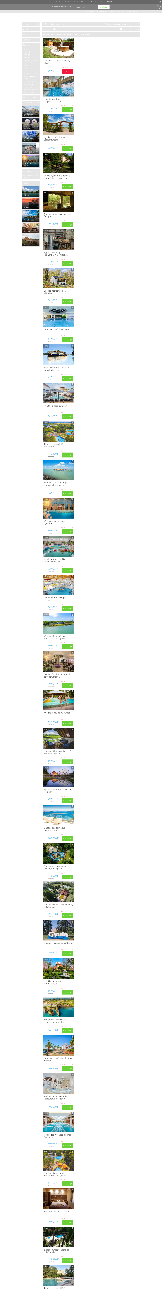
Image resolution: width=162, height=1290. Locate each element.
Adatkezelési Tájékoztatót (58, 642)
